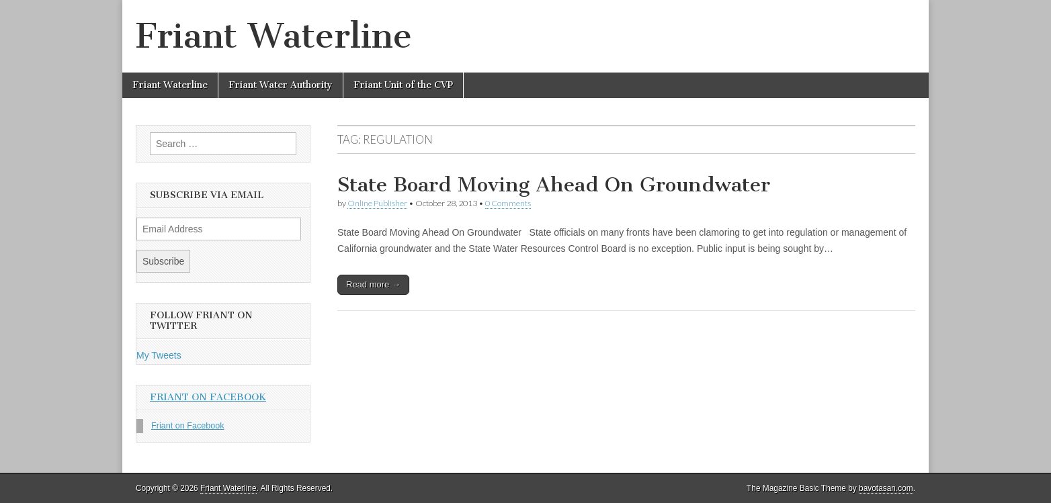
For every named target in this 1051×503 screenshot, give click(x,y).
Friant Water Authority (280, 85)
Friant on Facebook (208, 397)
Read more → (373, 284)
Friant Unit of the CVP (403, 85)
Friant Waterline (274, 35)
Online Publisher (377, 203)
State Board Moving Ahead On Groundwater (553, 185)
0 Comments (508, 203)
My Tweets (158, 355)
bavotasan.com (886, 488)
